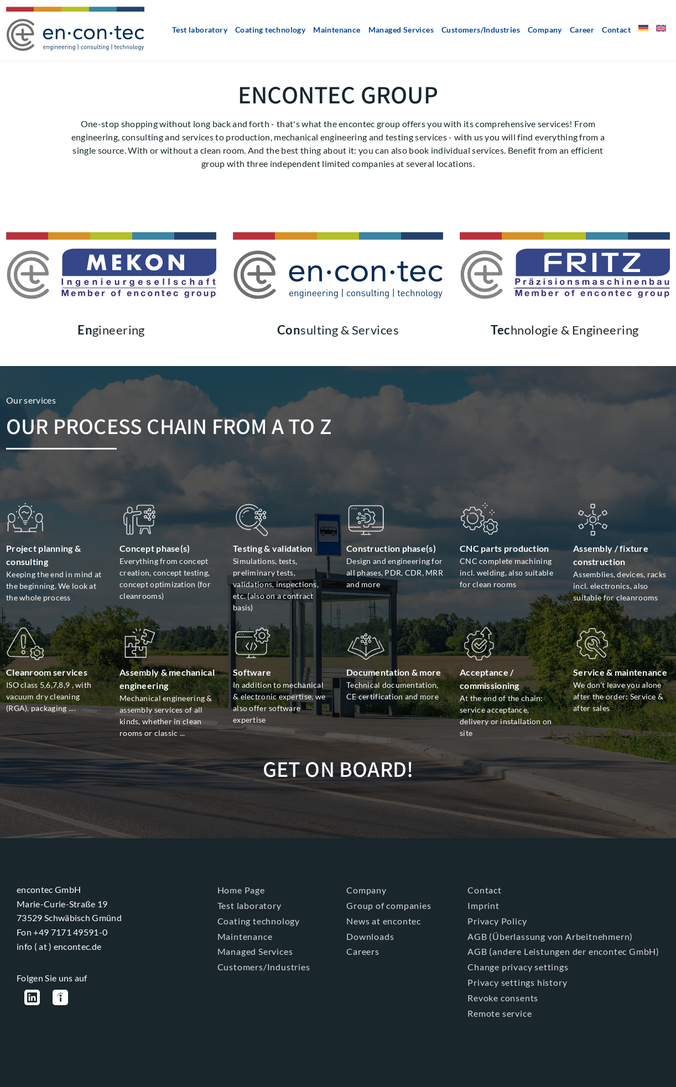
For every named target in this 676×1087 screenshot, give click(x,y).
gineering (111, 329)
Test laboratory (199, 29)
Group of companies (388, 905)
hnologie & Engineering (564, 329)
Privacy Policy (497, 920)
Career (582, 29)
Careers (362, 951)
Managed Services (401, 29)
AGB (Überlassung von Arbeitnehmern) (550, 936)
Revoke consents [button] (502, 997)
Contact (616, 29)
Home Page (241, 889)
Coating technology (270, 29)
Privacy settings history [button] (517, 981)
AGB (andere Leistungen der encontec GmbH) (563, 951)
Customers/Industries (480, 29)
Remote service (499, 1012)
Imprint (483, 905)
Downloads (370, 936)
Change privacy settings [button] (517, 966)
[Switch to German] (643, 32)
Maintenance (336, 29)
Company (545, 29)
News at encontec (383, 920)
